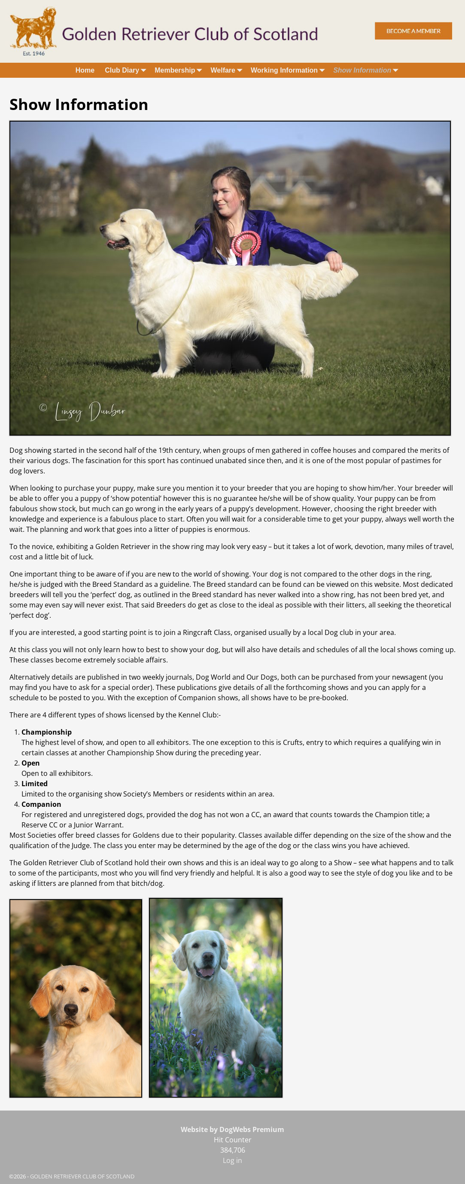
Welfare (228, 70)
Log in (232, 1160)
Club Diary (127, 70)
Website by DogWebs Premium (232, 1129)
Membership (180, 70)
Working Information (289, 70)
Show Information (367, 70)
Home (85, 70)
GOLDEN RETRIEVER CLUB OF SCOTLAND (82, 1176)
